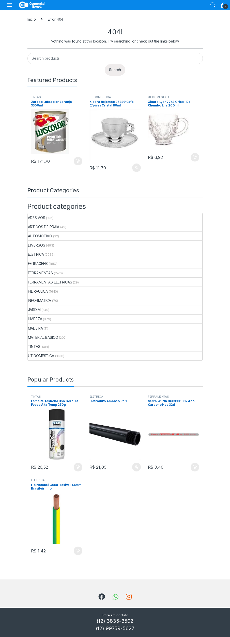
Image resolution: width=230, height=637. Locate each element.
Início (31, 19)
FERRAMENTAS (40, 273)
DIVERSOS (36, 245)
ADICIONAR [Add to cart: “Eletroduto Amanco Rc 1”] (136, 467)
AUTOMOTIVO (40, 236)
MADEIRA (35, 328)
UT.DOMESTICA (100, 97)
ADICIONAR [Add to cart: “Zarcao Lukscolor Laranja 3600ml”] (78, 161)
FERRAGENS (38, 263)
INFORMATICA (39, 300)
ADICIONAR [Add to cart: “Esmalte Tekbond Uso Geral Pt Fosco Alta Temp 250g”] (78, 467)
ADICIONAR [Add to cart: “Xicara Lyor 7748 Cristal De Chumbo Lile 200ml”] (195, 157)
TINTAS (36, 97)
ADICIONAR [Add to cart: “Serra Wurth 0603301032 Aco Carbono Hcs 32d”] (195, 467)
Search (213, 5)
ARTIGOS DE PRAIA (43, 227)
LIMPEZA (35, 319)
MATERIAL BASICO (43, 337)
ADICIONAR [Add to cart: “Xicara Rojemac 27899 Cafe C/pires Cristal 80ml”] (136, 168)
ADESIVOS (36, 217)
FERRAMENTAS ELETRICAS (50, 282)
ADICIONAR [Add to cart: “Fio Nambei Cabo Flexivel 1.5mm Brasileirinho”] (78, 551)
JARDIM (34, 309)
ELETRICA (36, 254)
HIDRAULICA (38, 291)
